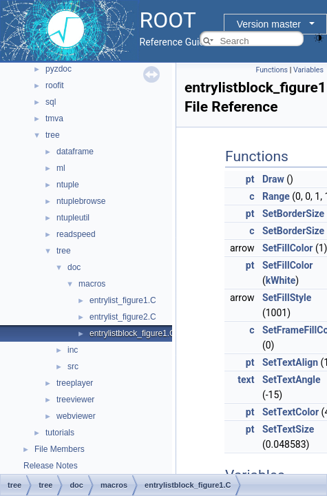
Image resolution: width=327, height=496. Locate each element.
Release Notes (50, 466)
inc (72, 350)
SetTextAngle (291, 379)
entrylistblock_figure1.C (132, 333)
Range (276, 196)
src (72, 366)
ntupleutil (72, 218)
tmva (54, 118)
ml (60, 168)
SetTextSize (288, 429)
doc (74, 267)
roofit (54, 85)
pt (250, 179)
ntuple (67, 184)
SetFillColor (287, 248)
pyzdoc (58, 69)
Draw (273, 179)
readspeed (76, 234)
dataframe (75, 151)
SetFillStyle (286, 297)
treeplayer (74, 383)
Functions (271, 69)
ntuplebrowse (80, 201)
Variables (308, 69)
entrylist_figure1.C (122, 300)
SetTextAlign (290, 362)
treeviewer (75, 399)
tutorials (59, 432)
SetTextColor (290, 411)
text (246, 379)
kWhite (281, 280)
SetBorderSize (293, 213)
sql (50, 102)
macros (91, 284)
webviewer (76, 416)
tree (52, 135)
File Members (59, 449)
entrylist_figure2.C (122, 317)
